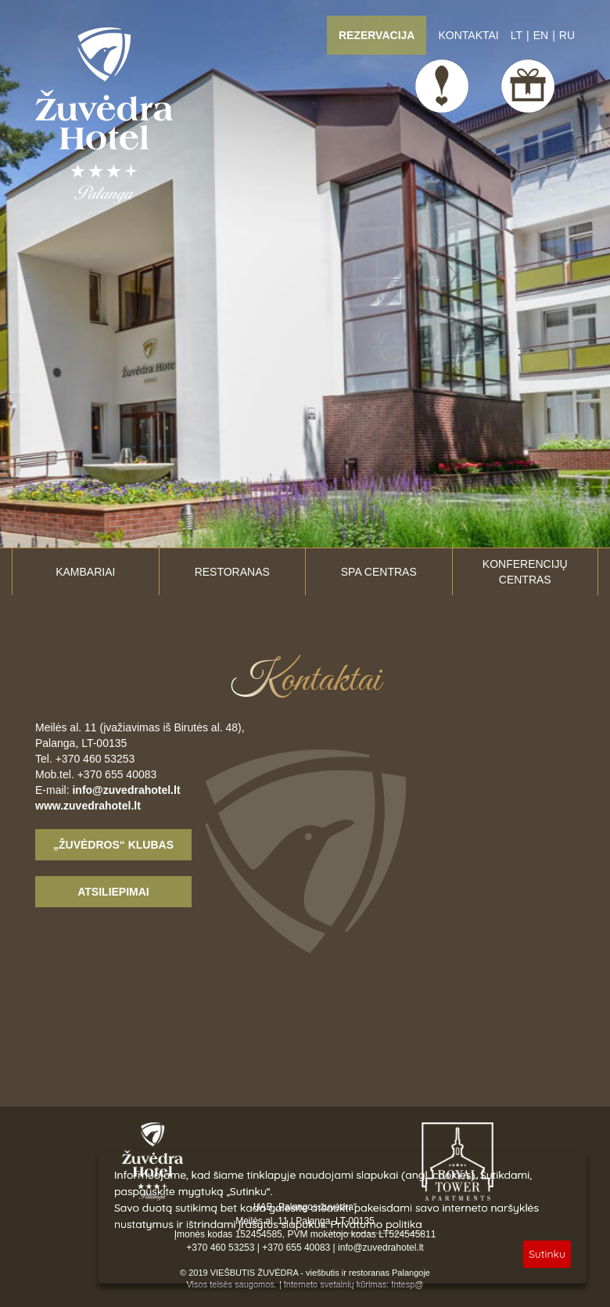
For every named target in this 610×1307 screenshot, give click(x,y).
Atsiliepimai (113, 891)
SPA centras (379, 572)
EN (540, 35)
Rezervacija (377, 35)
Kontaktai (468, 35)
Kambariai (85, 572)
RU (567, 35)
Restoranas (232, 572)
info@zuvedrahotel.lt (126, 790)
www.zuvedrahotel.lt (88, 805)
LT (516, 35)
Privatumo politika (376, 1224)
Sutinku (547, 1254)
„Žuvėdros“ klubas (113, 844)
